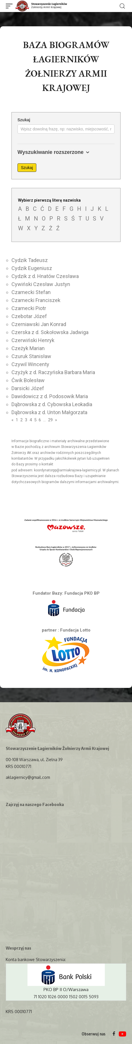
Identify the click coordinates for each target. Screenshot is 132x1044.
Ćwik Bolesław (28, 380)
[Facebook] (114, 1034)
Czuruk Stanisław (31, 356)
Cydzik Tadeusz (29, 260)
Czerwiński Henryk (32, 340)
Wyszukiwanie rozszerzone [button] (54, 152)
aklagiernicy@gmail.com (28, 777)
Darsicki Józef (27, 388)
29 (50, 419)
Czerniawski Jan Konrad (38, 324)
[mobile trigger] (10, 6)
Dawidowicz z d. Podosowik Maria (49, 396)
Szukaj (23, 120)
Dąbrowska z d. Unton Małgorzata (49, 412)
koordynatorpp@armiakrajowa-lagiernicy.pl (67, 470)
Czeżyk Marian (28, 348)
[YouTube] (122, 1034)
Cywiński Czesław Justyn (40, 284)
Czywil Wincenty (30, 364)
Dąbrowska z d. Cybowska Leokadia (51, 404)
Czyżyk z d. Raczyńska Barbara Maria (53, 372)
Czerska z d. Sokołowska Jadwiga (49, 332)
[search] (122, 6)
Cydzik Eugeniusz (31, 268)
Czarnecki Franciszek (35, 300)
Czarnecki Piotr (28, 308)
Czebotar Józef (29, 316)
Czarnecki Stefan (31, 292)
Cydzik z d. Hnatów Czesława (45, 276)
